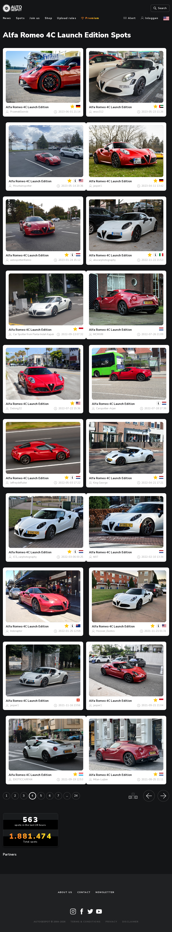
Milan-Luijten (100, 779)
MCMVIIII (98, 334)
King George (100, 483)
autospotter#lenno (20, 260)
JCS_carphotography (25, 557)
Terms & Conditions (85, 921)
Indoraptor (16, 631)
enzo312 (98, 111)
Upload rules (66, 18)
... (67, 796)
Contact (84, 892)
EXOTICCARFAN (22, 779)
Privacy (111, 921)
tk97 (95, 557)
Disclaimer (130, 921)
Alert (130, 18)
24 (76, 796)
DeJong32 (16, 408)
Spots (20, 18)
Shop (48, 18)
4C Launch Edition (36, 107)
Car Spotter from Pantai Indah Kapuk (33, 334)
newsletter (105, 892)
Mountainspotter (22, 186)
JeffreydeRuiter (18, 483)
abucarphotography (104, 260)
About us (65, 892)
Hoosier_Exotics (105, 631)
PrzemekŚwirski (19, 111)
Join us (35, 18)
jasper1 (97, 186)
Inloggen (149, 18)
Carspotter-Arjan (106, 408)
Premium (90, 18)
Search (159, 8)
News (7, 18)
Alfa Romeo (14, 107)
